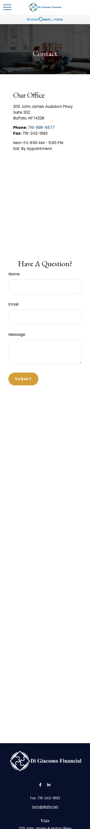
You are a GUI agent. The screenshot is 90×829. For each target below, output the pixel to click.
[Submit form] (23, 379)
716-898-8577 (41, 127)
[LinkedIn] (49, 785)
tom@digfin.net (45, 806)
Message (16, 334)
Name (14, 274)
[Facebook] (40, 785)
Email (13, 304)
